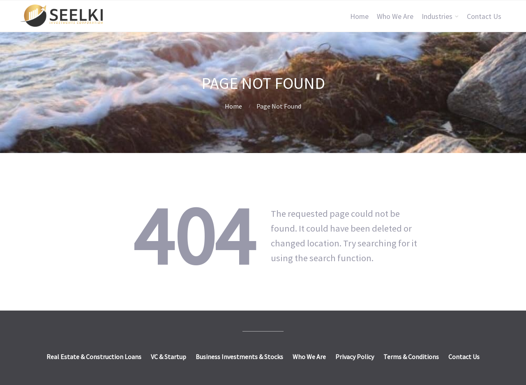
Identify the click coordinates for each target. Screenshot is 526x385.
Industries (437, 16)
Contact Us (484, 16)
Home (359, 16)
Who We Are (395, 16)
